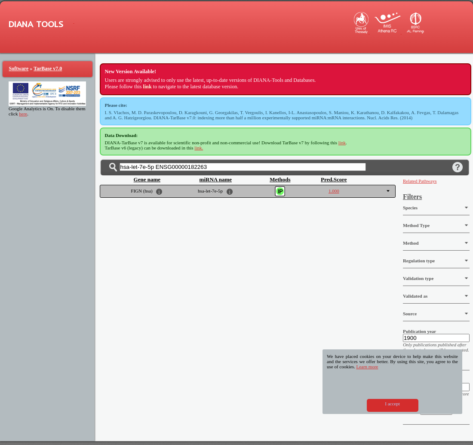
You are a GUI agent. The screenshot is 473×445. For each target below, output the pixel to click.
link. (198, 147)
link (342, 142)
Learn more (367, 366)
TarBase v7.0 (48, 68)
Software (19, 68)
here (23, 113)
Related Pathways (420, 181)
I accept (392, 403)
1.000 (334, 190)
